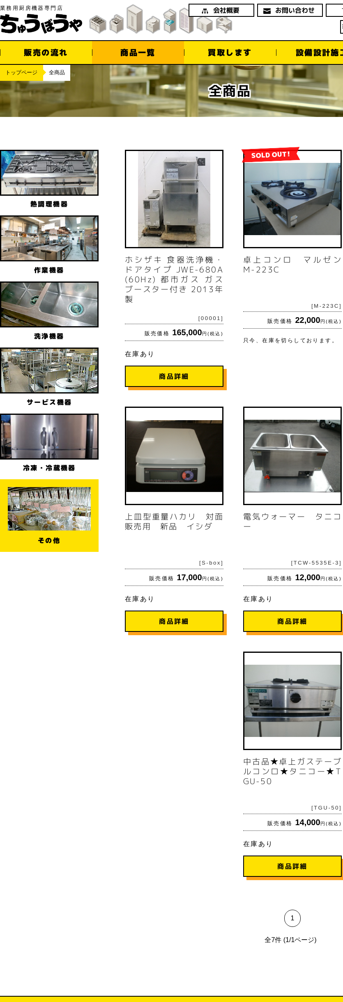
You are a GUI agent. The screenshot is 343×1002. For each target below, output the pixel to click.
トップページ (21, 72)
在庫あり (174, 268)
